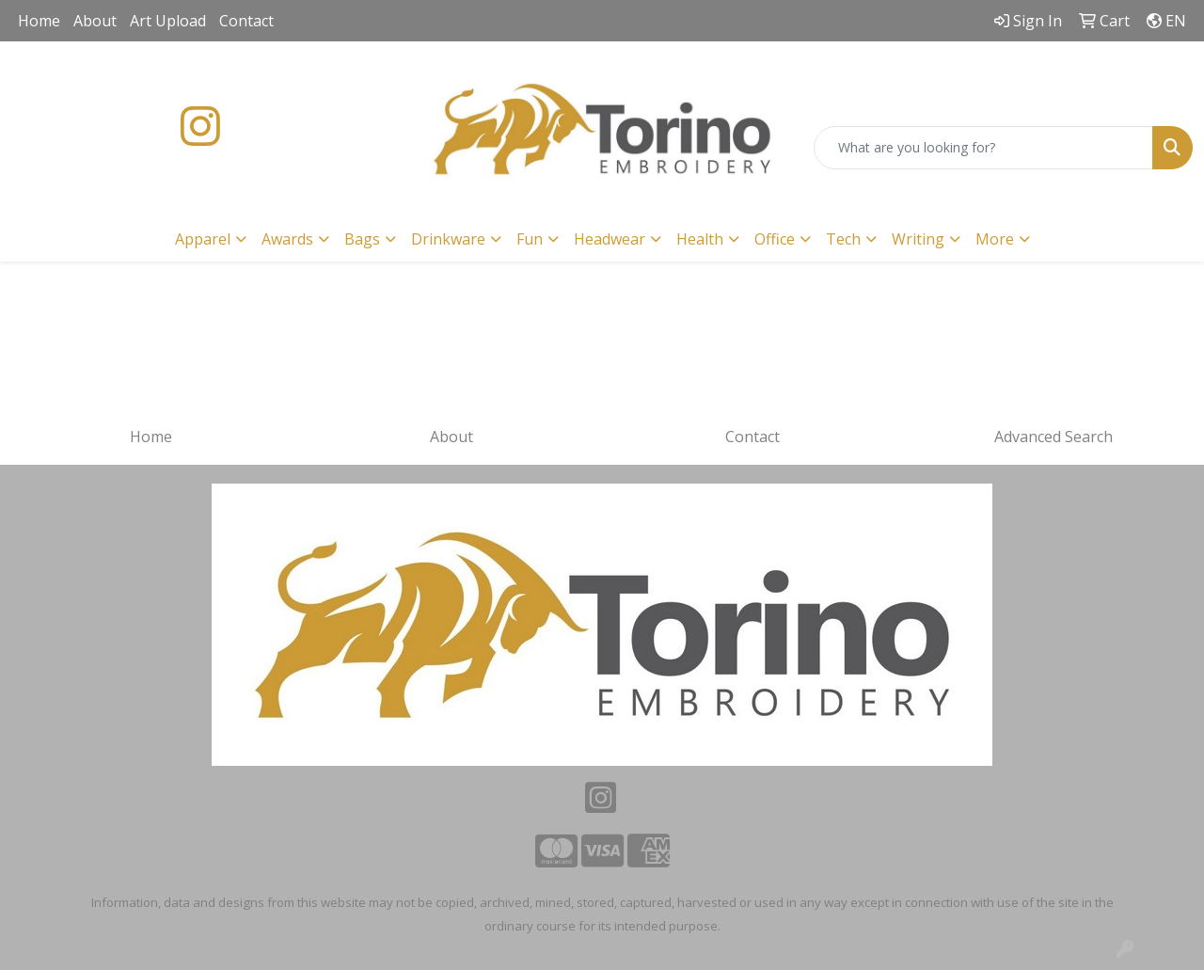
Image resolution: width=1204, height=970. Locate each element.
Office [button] (774, 239)
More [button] (994, 239)
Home (39, 20)
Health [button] (699, 239)
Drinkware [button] (448, 239)
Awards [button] (287, 239)
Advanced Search (1053, 436)
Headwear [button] (609, 239)
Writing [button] (918, 239)
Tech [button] (843, 239)
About (95, 20)
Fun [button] (529, 239)
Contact (246, 20)
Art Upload (168, 20)
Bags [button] (362, 239)
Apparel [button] (202, 239)
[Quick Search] (983, 147)
